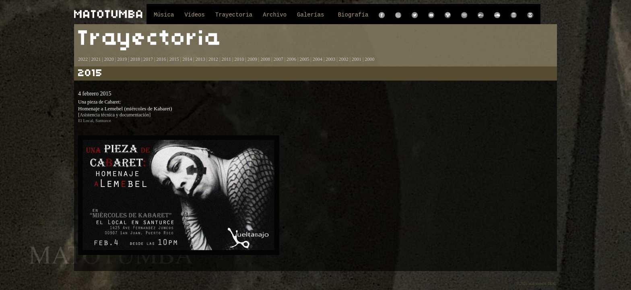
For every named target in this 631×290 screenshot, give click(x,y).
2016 (161, 59)
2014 (187, 59)
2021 (96, 59)
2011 (226, 59)
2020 (109, 59)
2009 (252, 59)
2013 (200, 59)
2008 (265, 59)
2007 (278, 59)
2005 (304, 59)
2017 (147, 59)
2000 (370, 59)
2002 (343, 59)
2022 (83, 59)
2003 (330, 59)
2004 (317, 59)
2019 (122, 59)
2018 (135, 59)
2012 (213, 59)
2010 (239, 59)
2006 (291, 59)
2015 (174, 59)
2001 (356, 59)
